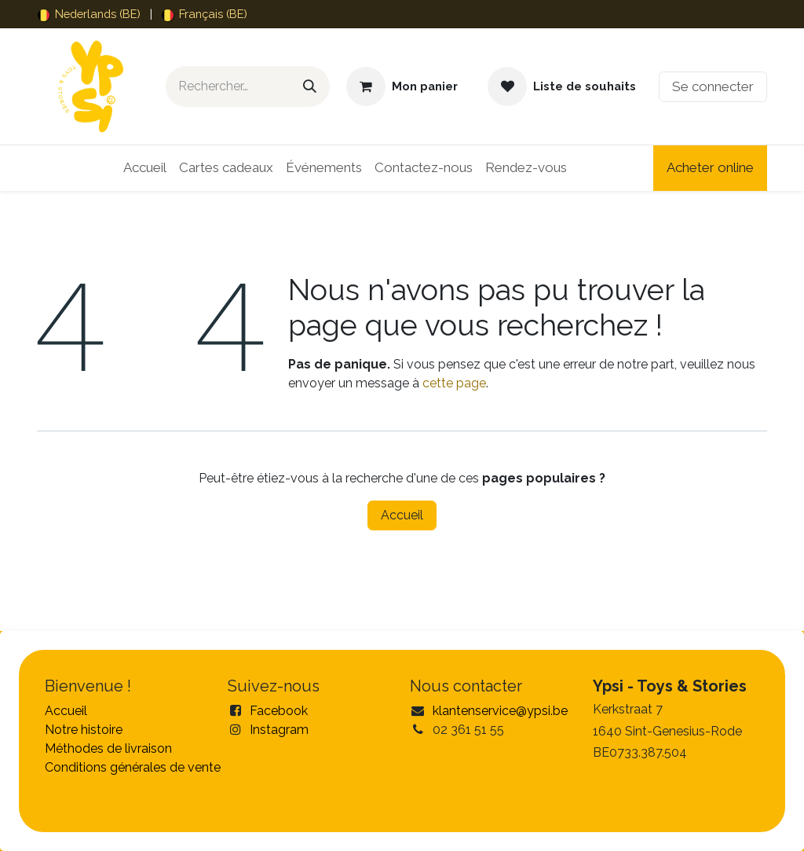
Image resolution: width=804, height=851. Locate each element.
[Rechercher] (310, 86)
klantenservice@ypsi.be (500, 710)
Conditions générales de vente (133, 767)
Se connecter (713, 86)
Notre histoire (83, 729)
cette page (454, 383)
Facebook (279, 710)
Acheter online (710, 167)
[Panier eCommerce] (402, 86)
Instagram (279, 729)
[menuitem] (89, 14)
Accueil (402, 515)
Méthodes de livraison (108, 748)
